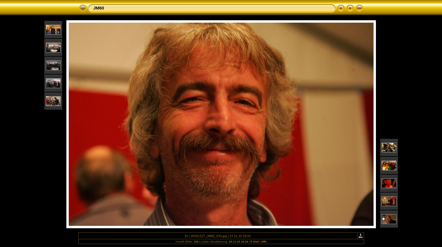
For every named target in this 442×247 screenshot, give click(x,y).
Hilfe (263, 241)
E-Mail (254, 241)
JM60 (98, 8)
